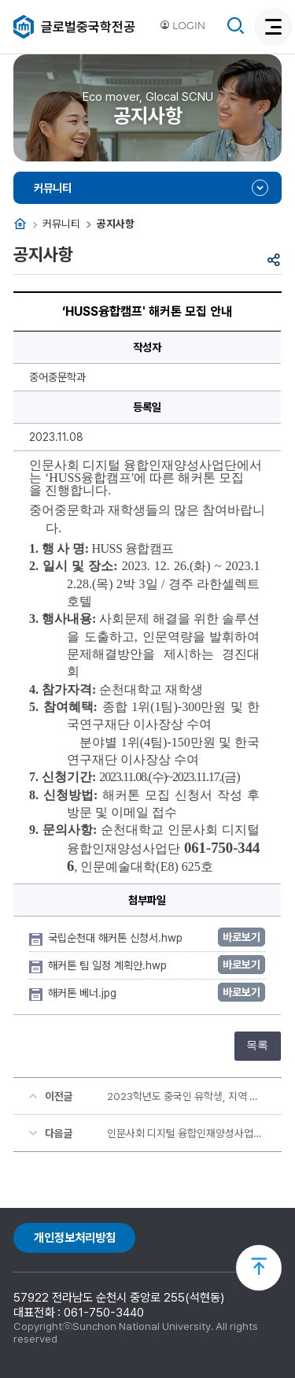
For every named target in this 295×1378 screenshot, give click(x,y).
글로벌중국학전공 (88, 27)
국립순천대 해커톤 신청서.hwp (117, 938)
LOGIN (182, 25)
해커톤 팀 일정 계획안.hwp (109, 965)
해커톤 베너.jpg (84, 993)
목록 (257, 1045)
